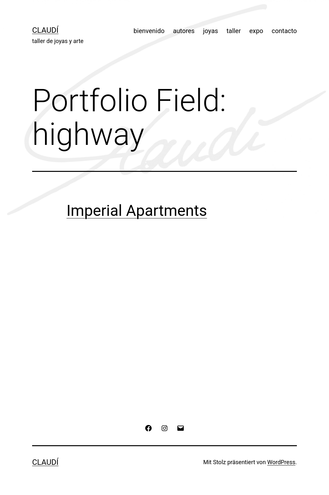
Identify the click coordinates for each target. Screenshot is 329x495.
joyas (210, 31)
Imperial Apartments (137, 210)
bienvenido (149, 31)
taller (234, 31)
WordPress (281, 462)
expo (256, 31)
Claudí (45, 30)
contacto (284, 31)
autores (183, 31)
